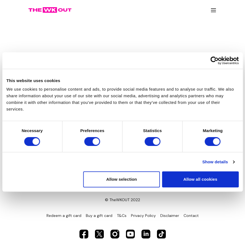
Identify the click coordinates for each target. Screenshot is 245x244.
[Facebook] (83, 234)
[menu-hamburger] (213, 10)
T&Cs (122, 215)
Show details (215, 161)
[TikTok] (161, 234)
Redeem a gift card (64, 215)
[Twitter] (99, 234)
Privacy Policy (143, 215)
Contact (191, 215)
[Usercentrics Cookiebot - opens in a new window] (214, 60)
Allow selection (121, 179)
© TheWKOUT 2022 (122, 200)
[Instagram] (114, 234)
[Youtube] (130, 234)
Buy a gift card (99, 215)
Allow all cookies (200, 179)
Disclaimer (169, 215)
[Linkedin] (145, 234)
